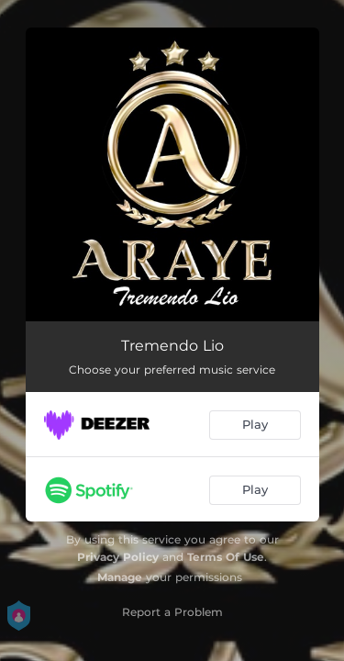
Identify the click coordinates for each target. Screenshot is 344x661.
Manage (119, 577)
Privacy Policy (118, 557)
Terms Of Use (225, 557)
